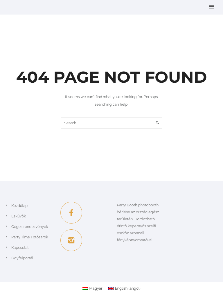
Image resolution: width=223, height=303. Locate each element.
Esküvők (18, 216)
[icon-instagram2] (71, 240)
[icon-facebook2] (72, 213)
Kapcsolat (20, 247)
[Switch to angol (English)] (124, 288)
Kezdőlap (19, 205)
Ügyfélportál (22, 258)
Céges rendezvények (29, 226)
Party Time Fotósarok (29, 237)
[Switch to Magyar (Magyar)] (92, 288)
